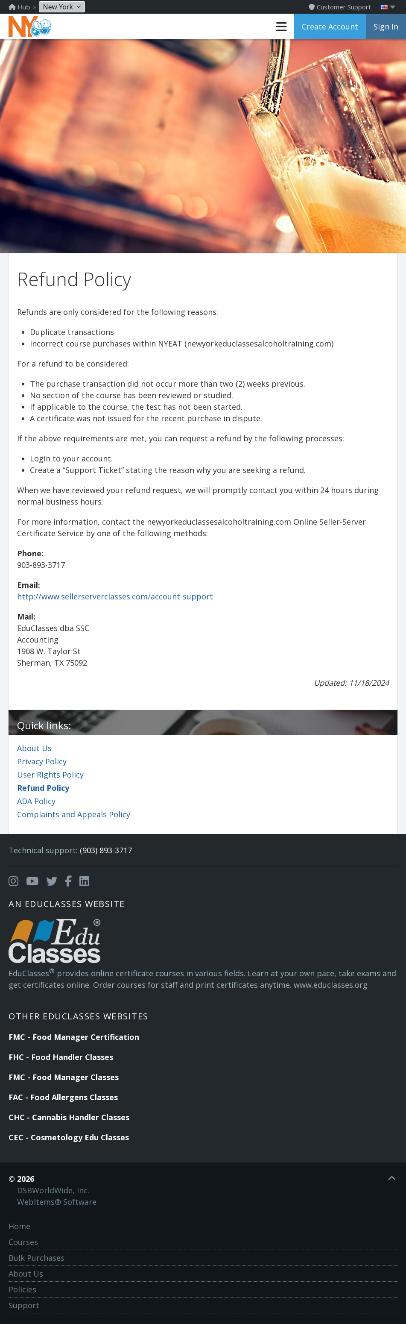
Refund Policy (43, 788)
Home (19, 1226)
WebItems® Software (56, 1202)
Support (24, 1305)
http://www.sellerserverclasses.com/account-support (115, 596)
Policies (22, 1289)
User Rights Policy (50, 774)
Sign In (386, 26)
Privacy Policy (42, 761)
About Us (34, 748)
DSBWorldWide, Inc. (53, 1190)
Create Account (330, 26)
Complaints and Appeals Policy (73, 814)
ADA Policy (36, 801)
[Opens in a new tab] (13, 881)
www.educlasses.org (331, 985)
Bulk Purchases (36, 1258)
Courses (23, 1242)
